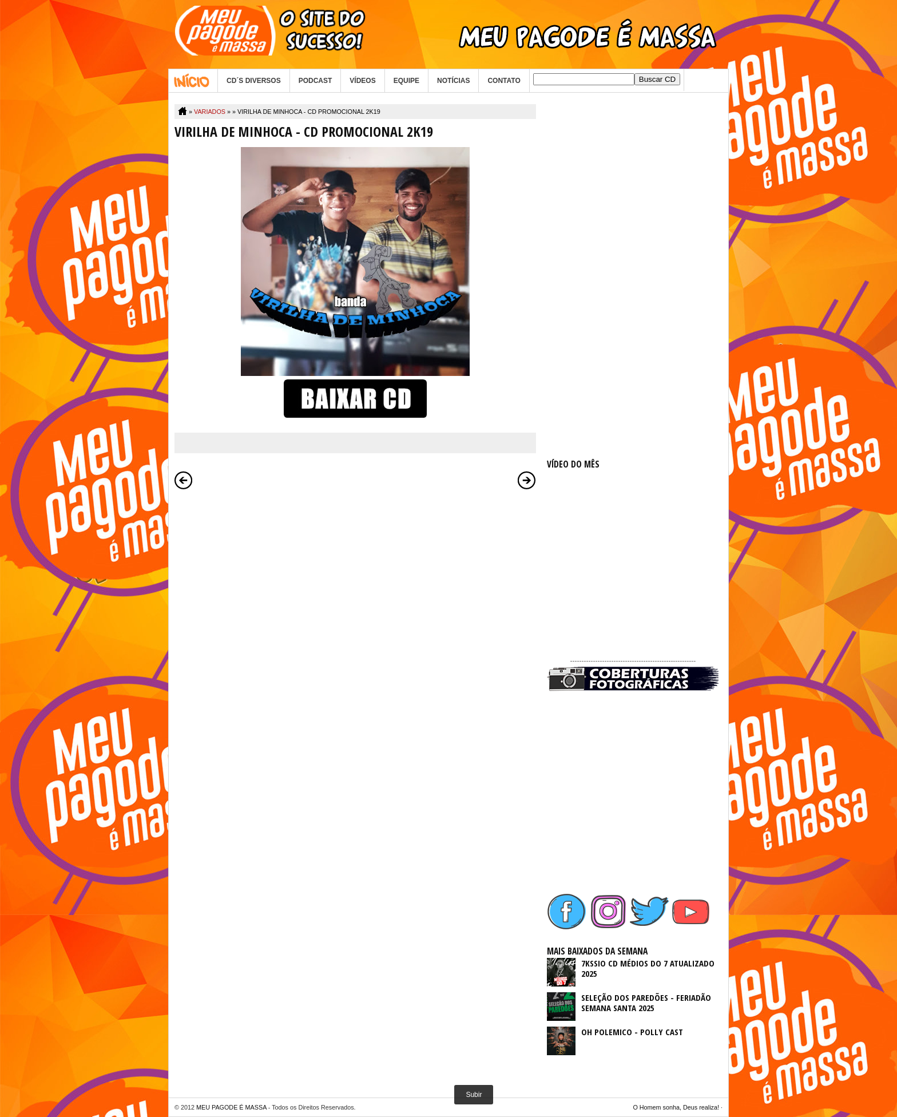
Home (193, 80)
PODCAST (315, 81)
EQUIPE (406, 81)
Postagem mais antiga (527, 480)
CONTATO (503, 81)
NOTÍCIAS (453, 81)
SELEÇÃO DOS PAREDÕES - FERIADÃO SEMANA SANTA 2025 (646, 1002)
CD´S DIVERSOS (254, 81)
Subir (474, 1095)
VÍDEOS (362, 81)
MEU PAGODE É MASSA (231, 1107)
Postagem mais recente (183, 480)
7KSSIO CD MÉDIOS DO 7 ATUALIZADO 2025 (648, 968)
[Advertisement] (633, 275)
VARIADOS (209, 111)
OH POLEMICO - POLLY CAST (632, 1031)
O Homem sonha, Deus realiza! (676, 1107)
